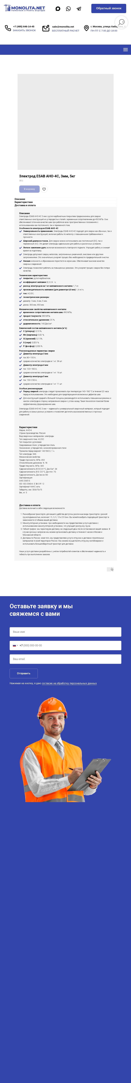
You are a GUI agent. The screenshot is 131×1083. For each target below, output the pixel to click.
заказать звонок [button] (24, 30)
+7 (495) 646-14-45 (23, 26)
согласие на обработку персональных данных (69, 683)
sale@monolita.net (63, 26)
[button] (108, 8)
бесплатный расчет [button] (65, 30)
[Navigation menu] (125, 49)
